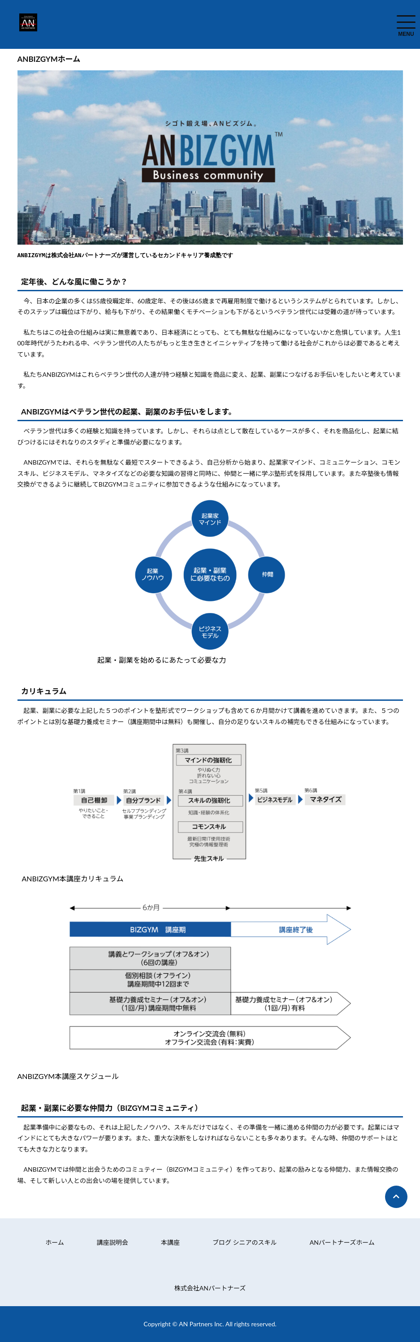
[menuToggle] (406, 22)
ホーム (54, 1242)
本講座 (170, 1242)
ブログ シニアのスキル (244, 1242)
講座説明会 (112, 1242)
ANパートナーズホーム (342, 1242)
